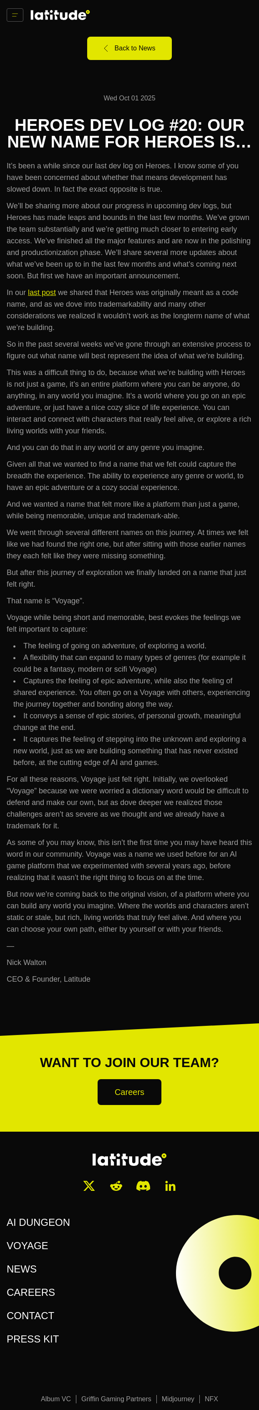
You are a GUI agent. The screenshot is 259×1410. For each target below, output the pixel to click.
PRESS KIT (33, 1339)
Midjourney (178, 1398)
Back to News (130, 48)
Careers (129, 1092)
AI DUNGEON (38, 1222)
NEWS (22, 1269)
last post (42, 292)
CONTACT (30, 1315)
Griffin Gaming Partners (116, 1398)
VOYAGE (27, 1245)
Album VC (56, 1398)
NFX (211, 1398)
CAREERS (31, 1292)
